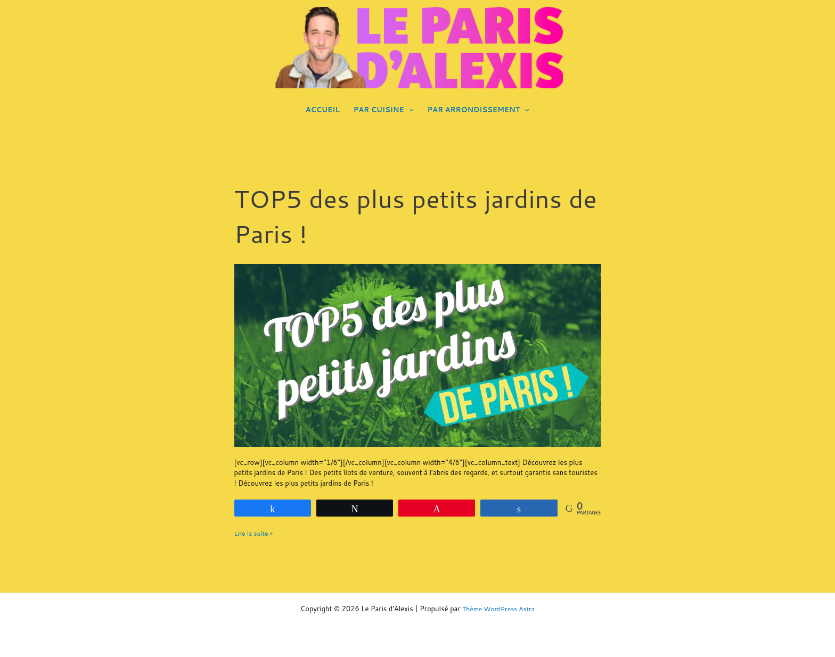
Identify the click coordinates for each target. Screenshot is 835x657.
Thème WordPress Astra (499, 608)
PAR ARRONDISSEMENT (479, 109)
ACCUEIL (323, 109)
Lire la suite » (255, 533)
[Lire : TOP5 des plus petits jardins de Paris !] (417, 354)
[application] (409, 109)
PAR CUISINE (384, 109)
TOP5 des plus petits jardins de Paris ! (411, 215)
